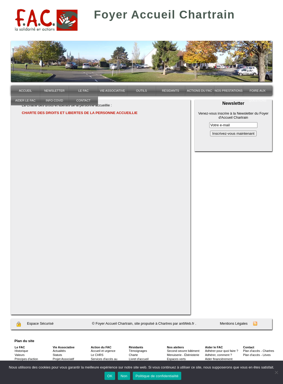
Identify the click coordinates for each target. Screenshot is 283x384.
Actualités (59, 350)
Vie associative (112, 90)
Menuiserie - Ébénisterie (183, 355)
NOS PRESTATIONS (228, 90)
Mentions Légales (234, 323)
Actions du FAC (199, 90)
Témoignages (138, 350)
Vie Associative (64, 347)
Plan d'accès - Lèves (256, 355)
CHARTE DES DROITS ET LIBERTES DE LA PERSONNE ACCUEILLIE (79, 113)
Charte (133, 355)
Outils (141, 90)
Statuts (57, 355)
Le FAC (83, 90)
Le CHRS (97, 355)
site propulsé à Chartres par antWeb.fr (164, 323)
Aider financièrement (218, 359)
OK (109, 376)
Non (124, 376)
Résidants (170, 90)
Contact (83, 100)
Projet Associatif (63, 359)
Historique (21, 350)
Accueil (25, 90)
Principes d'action (26, 359)
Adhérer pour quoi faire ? (221, 350)
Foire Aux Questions (257, 92)
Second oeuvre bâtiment (183, 350)
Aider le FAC (25, 100)
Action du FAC (101, 347)
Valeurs (19, 355)
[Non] (276, 372)
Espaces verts (176, 359)
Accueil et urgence (103, 350)
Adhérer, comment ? (218, 355)
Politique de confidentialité (157, 376)
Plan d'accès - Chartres (258, 350)
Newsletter (54, 90)
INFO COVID (54, 100)
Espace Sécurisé (35, 324)
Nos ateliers (175, 347)
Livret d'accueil (139, 359)
